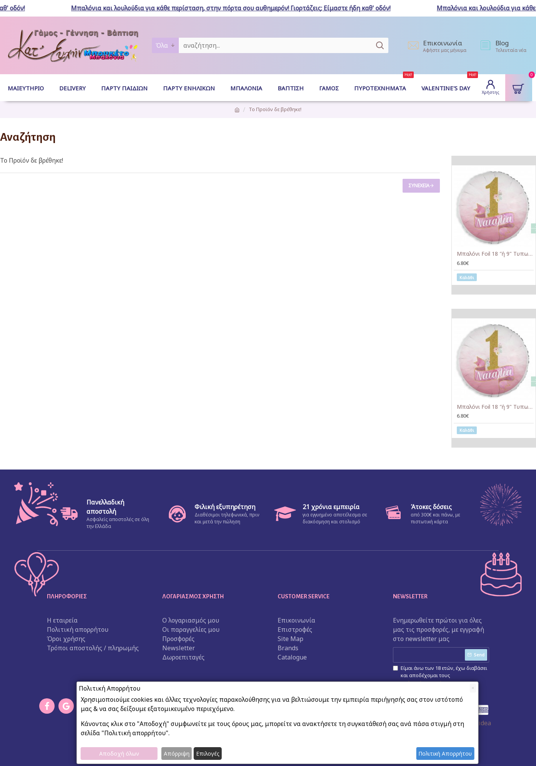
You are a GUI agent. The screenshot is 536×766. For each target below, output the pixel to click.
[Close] (472, 688)
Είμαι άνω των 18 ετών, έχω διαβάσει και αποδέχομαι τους (440, 675)
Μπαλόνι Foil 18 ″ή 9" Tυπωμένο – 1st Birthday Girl (495, 253)
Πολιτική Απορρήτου (445, 753)
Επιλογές (208, 753)
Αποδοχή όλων (119, 753)
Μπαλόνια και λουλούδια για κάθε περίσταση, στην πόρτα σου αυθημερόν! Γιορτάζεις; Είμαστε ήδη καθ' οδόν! (234, 8)
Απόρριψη (177, 753)
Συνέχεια (418, 185)
